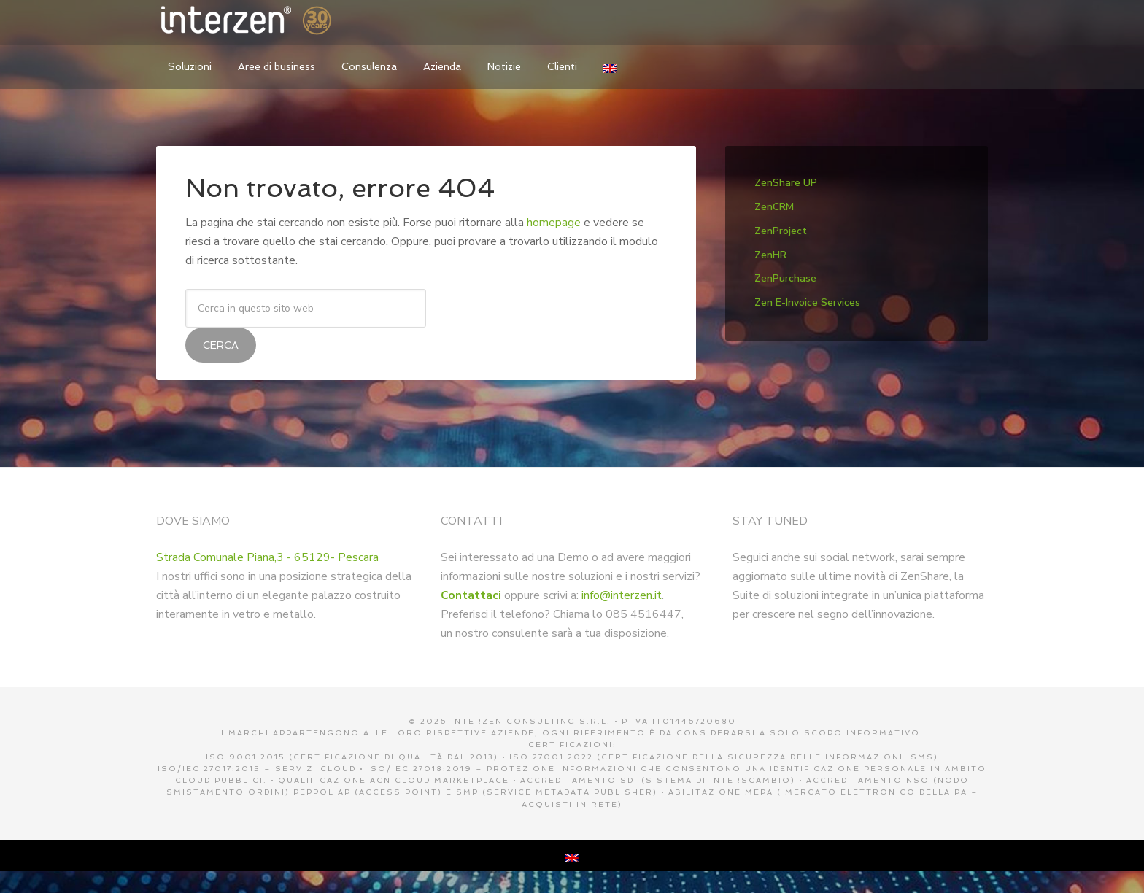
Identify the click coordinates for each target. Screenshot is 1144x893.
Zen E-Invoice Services (807, 302)
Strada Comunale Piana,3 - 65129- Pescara (267, 557)
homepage (554, 222)
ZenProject (780, 231)
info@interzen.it (621, 595)
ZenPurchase (785, 278)
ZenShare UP (785, 183)
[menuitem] (610, 67)
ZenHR (770, 255)
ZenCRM (774, 207)
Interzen (265, 22)
